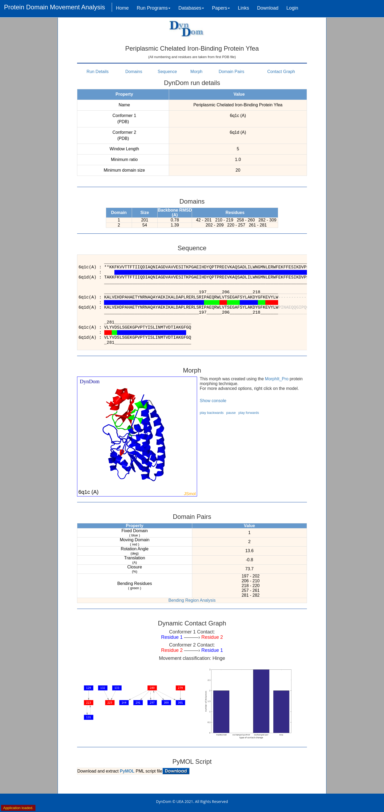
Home (122, 8)
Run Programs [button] (153, 8)
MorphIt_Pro (277, 379)
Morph (196, 71)
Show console (213, 400)
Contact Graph (281, 71)
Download (267, 8)
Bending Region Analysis (191, 600)
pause (231, 413)
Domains (133, 71)
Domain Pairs (231, 71)
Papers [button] (221, 8)
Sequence (167, 71)
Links (243, 8)
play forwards (248, 413)
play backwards (212, 413)
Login (292, 8)
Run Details (98, 71)
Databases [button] (191, 8)
